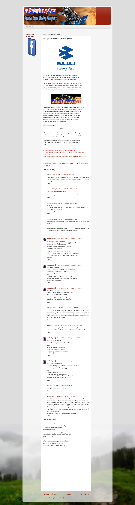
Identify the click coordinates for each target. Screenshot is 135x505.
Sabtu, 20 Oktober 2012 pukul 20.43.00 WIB (69, 288)
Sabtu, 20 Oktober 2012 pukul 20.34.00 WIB (69, 265)
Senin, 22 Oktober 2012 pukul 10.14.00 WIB (62, 385)
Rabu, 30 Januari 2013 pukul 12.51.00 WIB (63, 396)
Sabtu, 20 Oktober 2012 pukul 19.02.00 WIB (64, 203)
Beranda (29, 27)
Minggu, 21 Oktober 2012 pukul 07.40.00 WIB (69, 325)
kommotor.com (51, 325)
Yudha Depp (50, 238)
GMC (48, 385)
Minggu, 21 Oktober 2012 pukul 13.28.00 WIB (69, 338)
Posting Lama (84, 494)
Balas (48, 183)
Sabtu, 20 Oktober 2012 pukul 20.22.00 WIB (69, 238)
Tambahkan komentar (49, 419)
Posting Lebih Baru (50, 494)
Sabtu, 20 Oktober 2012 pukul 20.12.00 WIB (64, 219)
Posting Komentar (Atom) (56, 498)
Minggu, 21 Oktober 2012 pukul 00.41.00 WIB (65, 307)
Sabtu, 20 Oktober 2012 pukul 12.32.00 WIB (64, 174)
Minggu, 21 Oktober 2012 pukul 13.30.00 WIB (69, 361)
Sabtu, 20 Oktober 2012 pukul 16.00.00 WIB (64, 189)
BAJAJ (48, 166)
